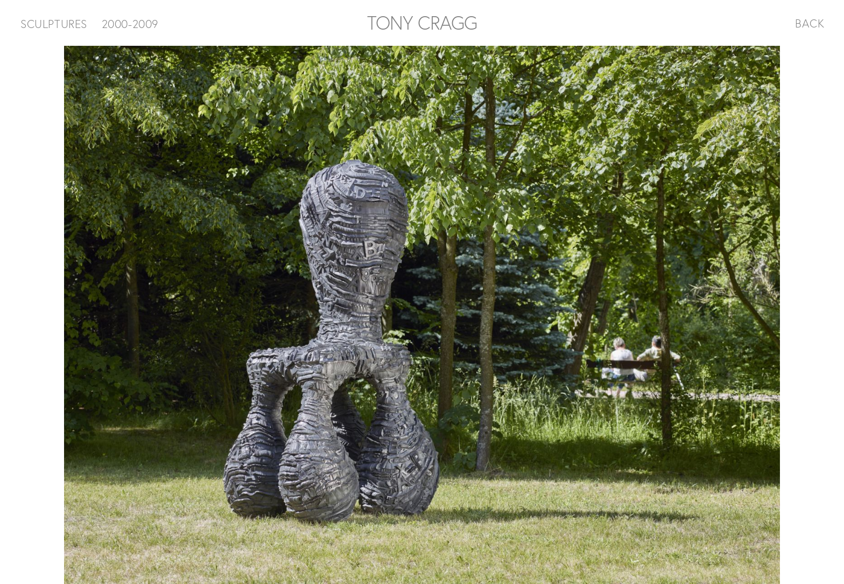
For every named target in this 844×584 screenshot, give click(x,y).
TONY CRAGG (422, 22)
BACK (810, 23)
